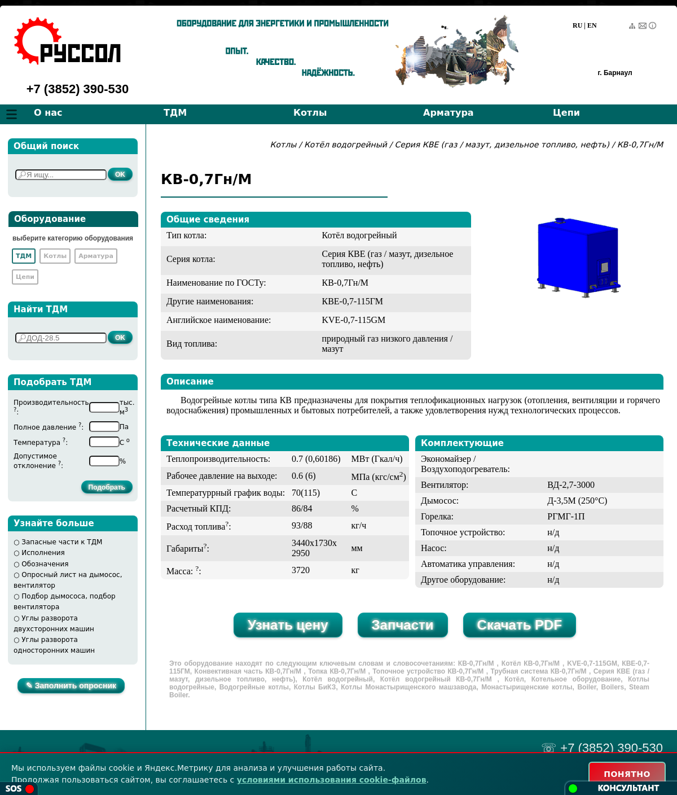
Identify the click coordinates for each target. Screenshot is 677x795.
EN (592, 25)
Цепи (566, 112)
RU (577, 25)
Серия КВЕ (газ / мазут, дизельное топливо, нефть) (502, 144)
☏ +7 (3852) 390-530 (602, 748)
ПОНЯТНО (627, 774)
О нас (48, 112)
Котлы (310, 112)
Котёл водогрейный (345, 144)
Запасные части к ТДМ (61, 542)
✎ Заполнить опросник (71, 685)
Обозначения (44, 564)
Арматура (448, 112)
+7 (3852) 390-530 (78, 89)
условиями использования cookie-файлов (332, 779)
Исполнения (43, 553)
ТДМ (175, 112)
